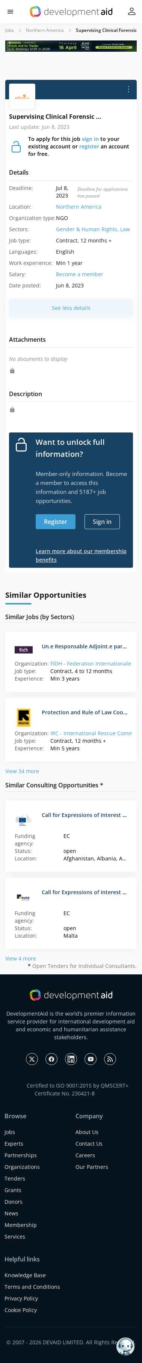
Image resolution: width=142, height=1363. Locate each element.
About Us (87, 1132)
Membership (21, 1224)
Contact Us (89, 1143)
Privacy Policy (21, 1298)
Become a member (79, 274)
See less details (71, 307)
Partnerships (21, 1155)
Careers (85, 1155)
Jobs (9, 30)
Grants (13, 1190)
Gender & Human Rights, (88, 229)
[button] (10, 11)
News (11, 1213)
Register (55, 522)
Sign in (102, 522)
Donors (14, 1201)
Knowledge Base (25, 1275)
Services (15, 1236)
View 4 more (20, 958)
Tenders (15, 1178)
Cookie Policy (21, 1310)
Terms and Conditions (32, 1286)
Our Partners (92, 1166)
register (89, 146)
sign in (90, 138)
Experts (14, 1143)
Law (125, 229)
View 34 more (22, 771)
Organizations (22, 1166)
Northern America (45, 30)
